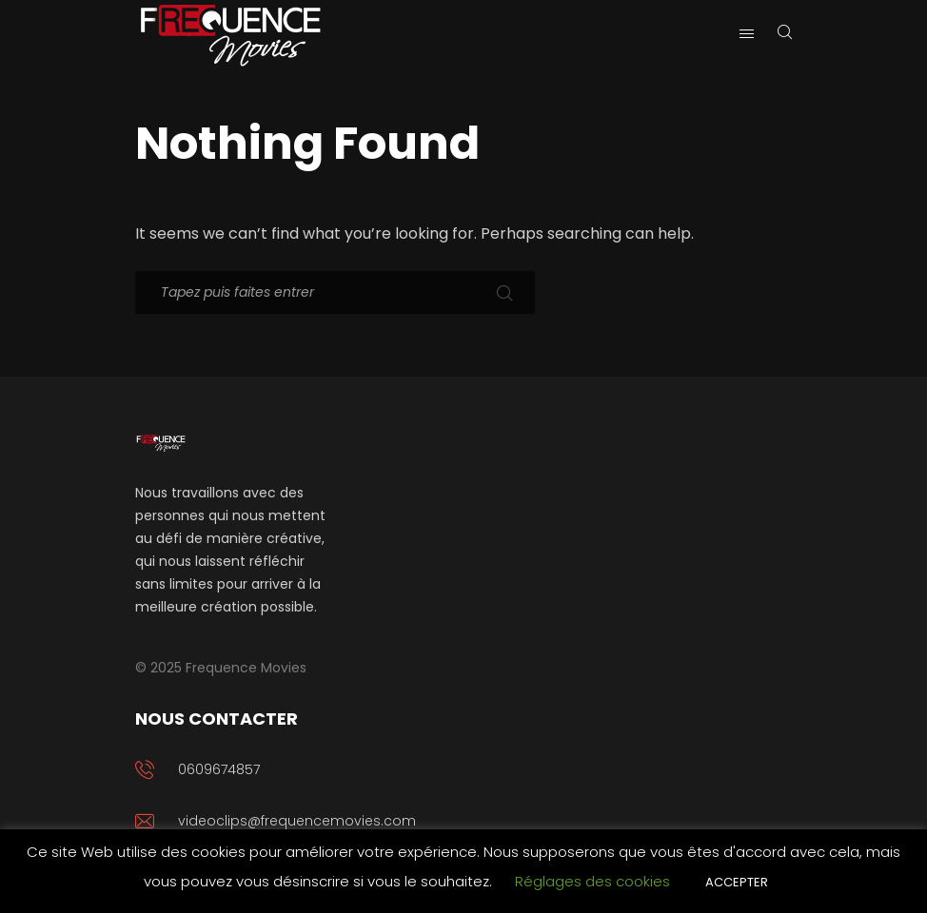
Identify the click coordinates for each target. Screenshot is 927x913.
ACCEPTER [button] (736, 882)
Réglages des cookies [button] (592, 881)
